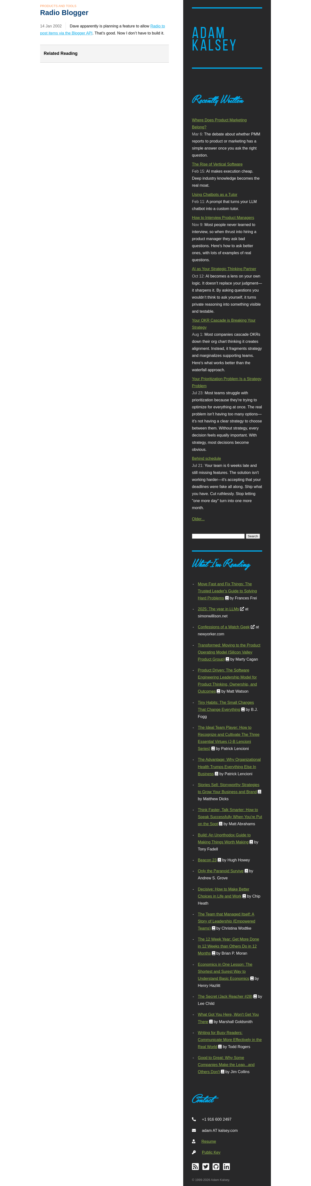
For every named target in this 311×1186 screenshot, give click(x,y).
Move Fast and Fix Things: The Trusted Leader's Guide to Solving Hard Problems (227, 591)
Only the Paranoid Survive (220, 871)
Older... (198, 519)
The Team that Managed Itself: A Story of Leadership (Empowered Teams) (226, 921)
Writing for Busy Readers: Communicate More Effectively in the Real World (230, 1039)
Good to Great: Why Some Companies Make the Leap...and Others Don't (226, 1064)
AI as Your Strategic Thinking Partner (224, 269)
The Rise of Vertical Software (217, 164)
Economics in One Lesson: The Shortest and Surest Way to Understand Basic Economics (225, 971)
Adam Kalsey (215, 39)
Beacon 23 (207, 860)
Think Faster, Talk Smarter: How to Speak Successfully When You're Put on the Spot (230, 816)
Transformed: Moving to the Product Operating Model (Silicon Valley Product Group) (229, 652)
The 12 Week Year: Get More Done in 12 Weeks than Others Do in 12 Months (228, 946)
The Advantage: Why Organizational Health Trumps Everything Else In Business (229, 766)
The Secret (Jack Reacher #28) (225, 996)
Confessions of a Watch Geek (224, 627)
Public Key (211, 1152)
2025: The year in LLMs (218, 609)
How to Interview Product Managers (223, 217)
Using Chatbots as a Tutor (214, 194)
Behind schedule (206, 458)
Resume (208, 1141)
